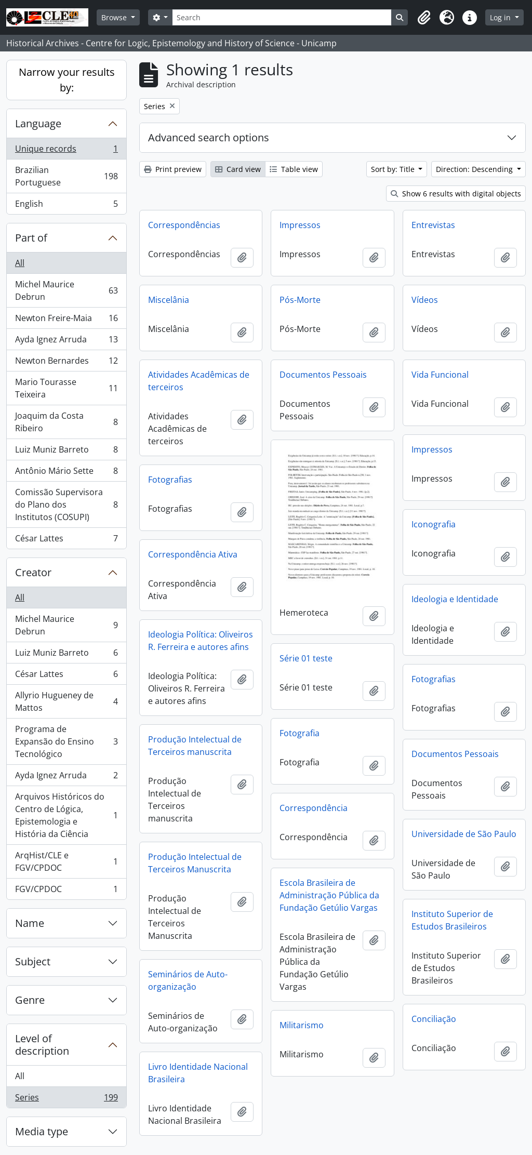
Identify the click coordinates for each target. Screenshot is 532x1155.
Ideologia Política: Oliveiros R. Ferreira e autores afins (200, 641)
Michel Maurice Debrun (66, 290)
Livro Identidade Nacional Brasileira (198, 1073)
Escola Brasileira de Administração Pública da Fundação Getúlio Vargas (329, 895)
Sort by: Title (394, 169)
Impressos (300, 225)
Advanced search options (208, 137)
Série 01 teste (306, 658)
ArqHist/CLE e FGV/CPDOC (66, 861)
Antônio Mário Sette (66, 473)
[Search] (281, 17)
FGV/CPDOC (66, 891)
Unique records (66, 151)
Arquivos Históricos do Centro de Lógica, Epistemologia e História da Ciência (66, 815)
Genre (30, 1000)
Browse (115, 17)
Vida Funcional (440, 374)
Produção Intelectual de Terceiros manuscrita (195, 746)
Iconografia (433, 524)
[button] (424, 17)
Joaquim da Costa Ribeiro (66, 422)
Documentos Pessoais (323, 374)
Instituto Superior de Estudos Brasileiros (452, 920)
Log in (501, 17)
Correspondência (314, 808)
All (19, 263)
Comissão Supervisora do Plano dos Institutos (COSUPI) (66, 504)
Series (66, 1099)
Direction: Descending (475, 169)
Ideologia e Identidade (454, 599)
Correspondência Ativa (192, 554)
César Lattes (66, 540)
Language (38, 123)
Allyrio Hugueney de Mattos (66, 701)
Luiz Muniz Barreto (66, 451)
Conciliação (433, 1019)
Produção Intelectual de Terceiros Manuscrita (195, 863)
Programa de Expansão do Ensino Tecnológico (66, 741)
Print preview (173, 169)
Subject (32, 961)
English (66, 205)
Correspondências (184, 225)
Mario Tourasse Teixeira (66, 388)
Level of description (42, 1044)
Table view (294, 169)
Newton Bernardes (66, 362)
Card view (238, 169)
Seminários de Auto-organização (188, 980)
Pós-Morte (300, 300)
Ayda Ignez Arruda (66, 341)
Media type (41, 1131)
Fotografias (170, 479)
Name (29, 923)
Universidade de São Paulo (463, 834)
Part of (31, 238)
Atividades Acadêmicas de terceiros (198, 381)
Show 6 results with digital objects (456, 193)
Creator (33, 572)
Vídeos (424, 300)
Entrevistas (433, 225)
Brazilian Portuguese (66, 176)
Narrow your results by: (67, 80)
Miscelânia (168, 300)
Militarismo (302, 1025)
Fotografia (300, 733)
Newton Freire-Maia (66, 320)
